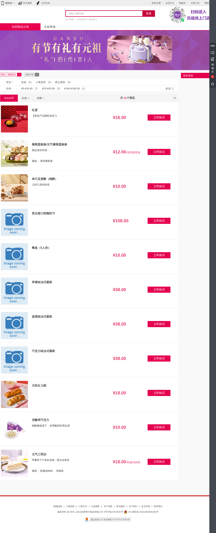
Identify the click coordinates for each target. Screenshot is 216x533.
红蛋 (35, 110)
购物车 (182, 3)
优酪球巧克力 (40, 419)
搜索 (149, 13)
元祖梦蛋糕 (82, 19)
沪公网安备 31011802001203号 (141, 512)
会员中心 (170, 3)
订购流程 (70, 506)
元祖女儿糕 (39, 385)
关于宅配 (108, 506)
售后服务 (120, 506)
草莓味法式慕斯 (42, 282)
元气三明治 (39, 454)
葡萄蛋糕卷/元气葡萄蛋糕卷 (49, 144)
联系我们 (158, 506)
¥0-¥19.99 (27, 88)
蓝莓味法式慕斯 (42, 316)
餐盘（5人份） (41, 247)
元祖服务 (95, 506)
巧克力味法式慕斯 (43, 351)
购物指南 (57, 506)
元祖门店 (195, 3)
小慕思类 (41, 82)
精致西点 (93, 19)
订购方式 (82, 506)
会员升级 (145, 506)
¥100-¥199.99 (72, 88)
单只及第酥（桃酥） (45, 178)
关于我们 (133, 506)
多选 (168, 88)
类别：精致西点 (8, 74)
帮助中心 (208, 3)
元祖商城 (49, 26)
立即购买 (159, 117)
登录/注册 (156, 3)
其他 (23, 82)
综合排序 (9, 98)
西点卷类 (60, 82)
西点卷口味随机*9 (43, 213)
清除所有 (29, 74)
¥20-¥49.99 (48, 88)
